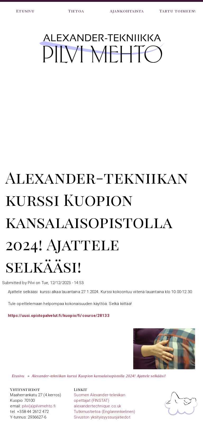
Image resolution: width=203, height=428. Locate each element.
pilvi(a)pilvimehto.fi (39, 406)
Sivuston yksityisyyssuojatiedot (102, 417)
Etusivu (25, 10)
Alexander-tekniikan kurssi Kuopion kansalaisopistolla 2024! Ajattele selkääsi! (99, 376)
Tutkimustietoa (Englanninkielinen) (104, 411)
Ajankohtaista (127, 10)
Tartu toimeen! (177, 10)
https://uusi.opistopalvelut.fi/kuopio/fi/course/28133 (58, 315)
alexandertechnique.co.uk (97, 406)
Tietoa (76, 10)
